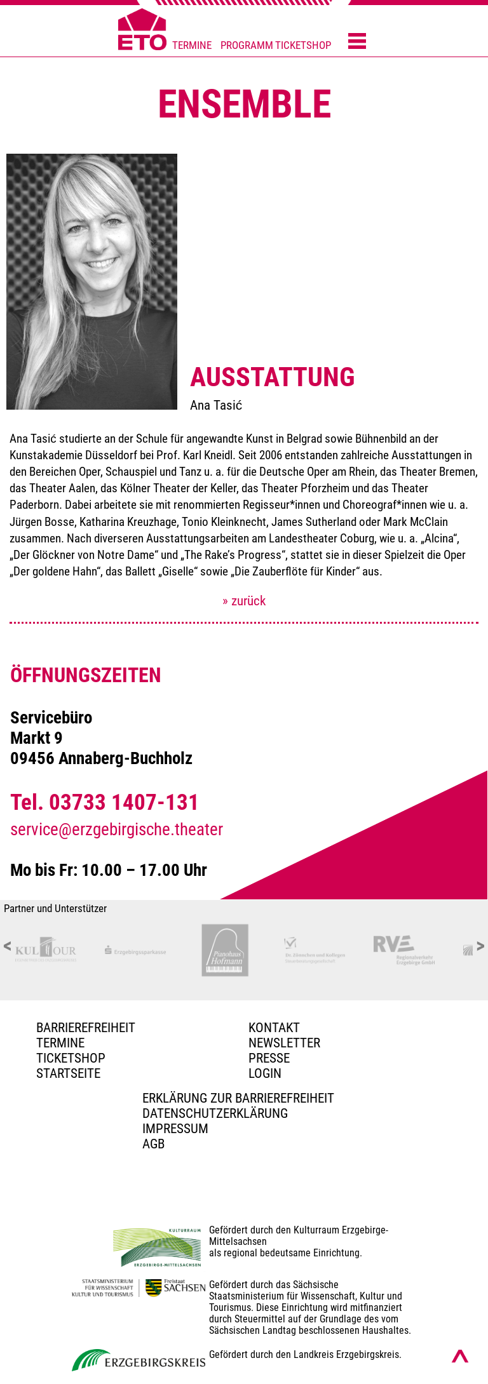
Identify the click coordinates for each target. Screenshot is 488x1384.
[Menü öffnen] (357, 41)
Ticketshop (70, 1058)
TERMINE (192, 45)
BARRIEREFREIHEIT (85, 1027)
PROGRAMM (246, 45)
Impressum (175, 1128)
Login (264, 1073)
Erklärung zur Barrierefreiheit (238, 1098)
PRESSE (269, 1058)
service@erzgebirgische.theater (116, 829)
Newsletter (284, 1043)
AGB (153, 1144)
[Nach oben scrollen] (460, 1356)
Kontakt (274, 1027)
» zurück (244, 600)
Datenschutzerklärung (215, 1113)
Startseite (68, 1073)
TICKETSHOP (303, 45)
